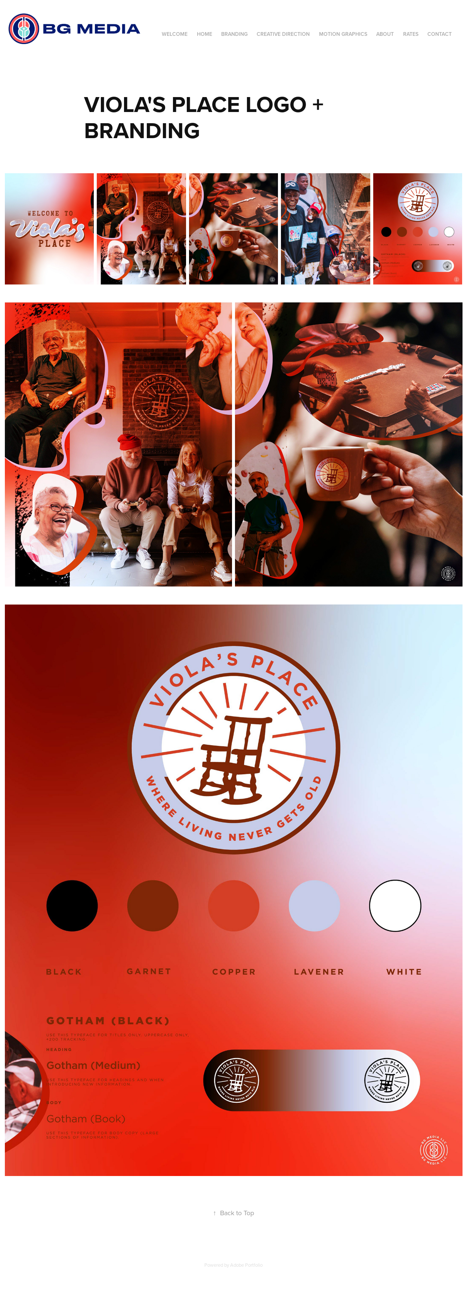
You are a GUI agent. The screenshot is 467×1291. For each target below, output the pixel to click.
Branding (234, 34)
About (385, 34)
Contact (439, 34)
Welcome (175, 34)
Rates (410, 34)
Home (204, 34)
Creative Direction (283, 34)
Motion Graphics (343, 34)
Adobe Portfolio (246, 1265)
